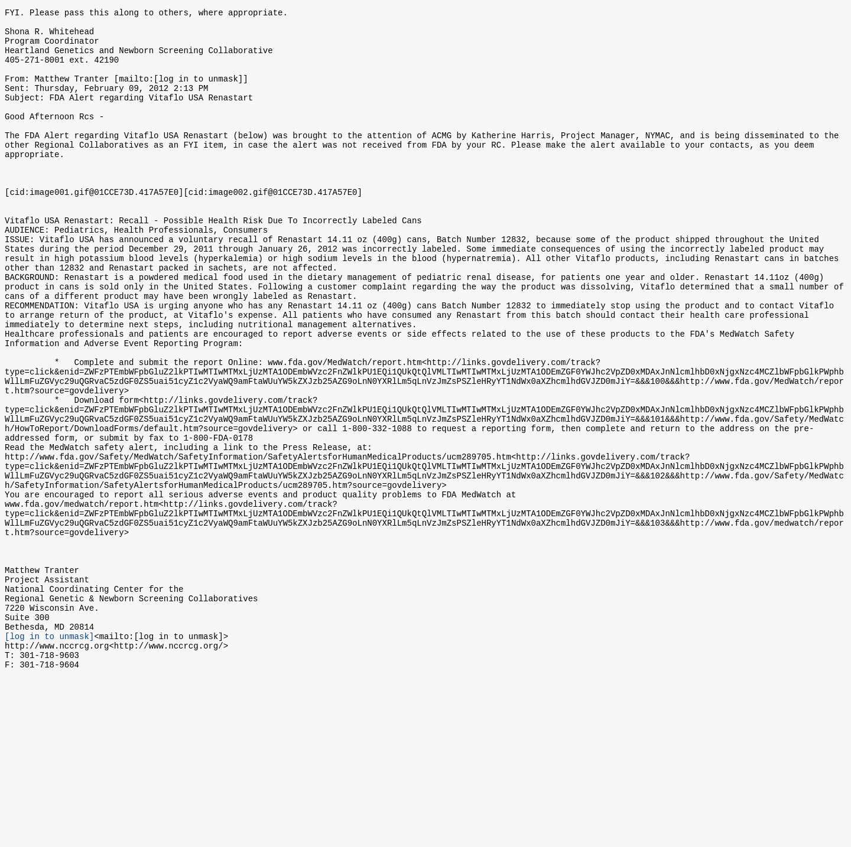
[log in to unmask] (49, 754)
